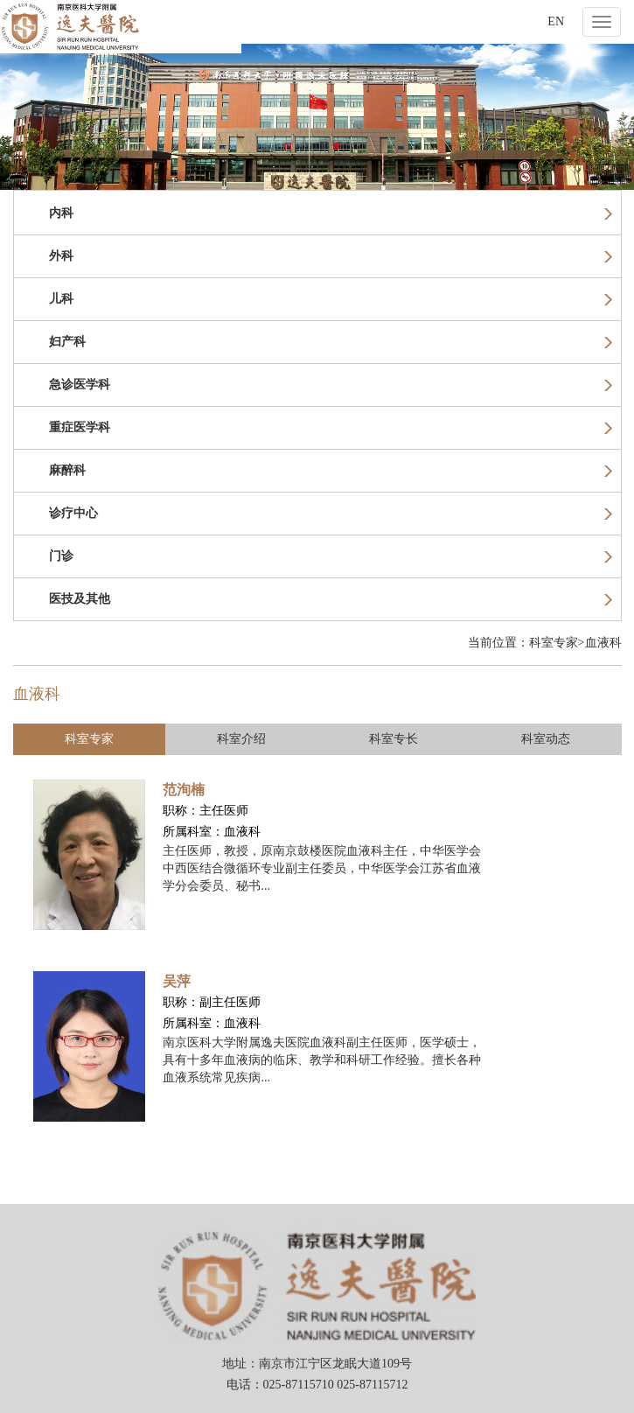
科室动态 (545, 738)
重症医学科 (330, 427)
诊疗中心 (330, 513)
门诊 (330, 556)
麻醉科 (330, 470)
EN (555, 21)
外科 (330, 255)
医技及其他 (330, 598)
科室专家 (89, 738)
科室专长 (393, 738)
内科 (330, 213)
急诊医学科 (330, 384)
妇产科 (330, 341)
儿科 (330, 298)
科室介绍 (241, 738)
